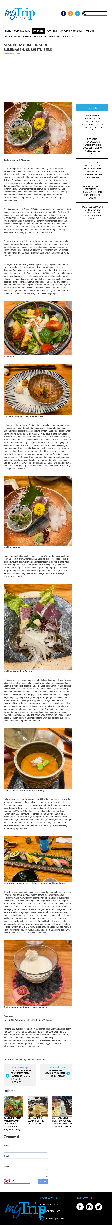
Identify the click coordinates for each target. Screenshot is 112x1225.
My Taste (38, 31)
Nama (6, 1145)
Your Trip (51, 31)
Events (27, 36)
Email (6, 1156)
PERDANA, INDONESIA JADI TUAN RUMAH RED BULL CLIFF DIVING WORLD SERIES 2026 (92, 146)
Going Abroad (22, 31)
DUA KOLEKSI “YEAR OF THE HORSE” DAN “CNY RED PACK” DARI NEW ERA (92, 213)
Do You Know (12, 36)
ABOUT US (68, 36)
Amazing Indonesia (71, 31)
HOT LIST (89, 31)
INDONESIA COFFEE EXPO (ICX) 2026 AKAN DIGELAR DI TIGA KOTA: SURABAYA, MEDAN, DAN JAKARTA (93, 170)
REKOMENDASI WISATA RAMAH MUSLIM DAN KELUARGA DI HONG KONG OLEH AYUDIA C (92, 122)
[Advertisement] (56, 77)
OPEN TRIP (54, 36)
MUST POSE (40, 36)
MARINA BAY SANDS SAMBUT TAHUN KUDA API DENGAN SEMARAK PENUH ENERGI (92, 192)
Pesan (6, 1167)
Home (8, 31)
